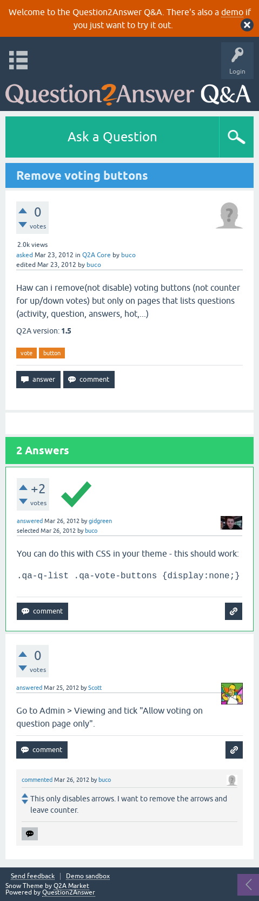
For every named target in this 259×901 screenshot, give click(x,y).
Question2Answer (68, 892)
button (52, 353)
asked (24, 255)
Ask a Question (112, 136)
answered (30, 521)
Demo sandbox (88, 876)
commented (37, 779)
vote (26, 353)
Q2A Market (71, 886)
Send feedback (33, 876)
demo (232, 12)
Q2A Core (96, 255)
